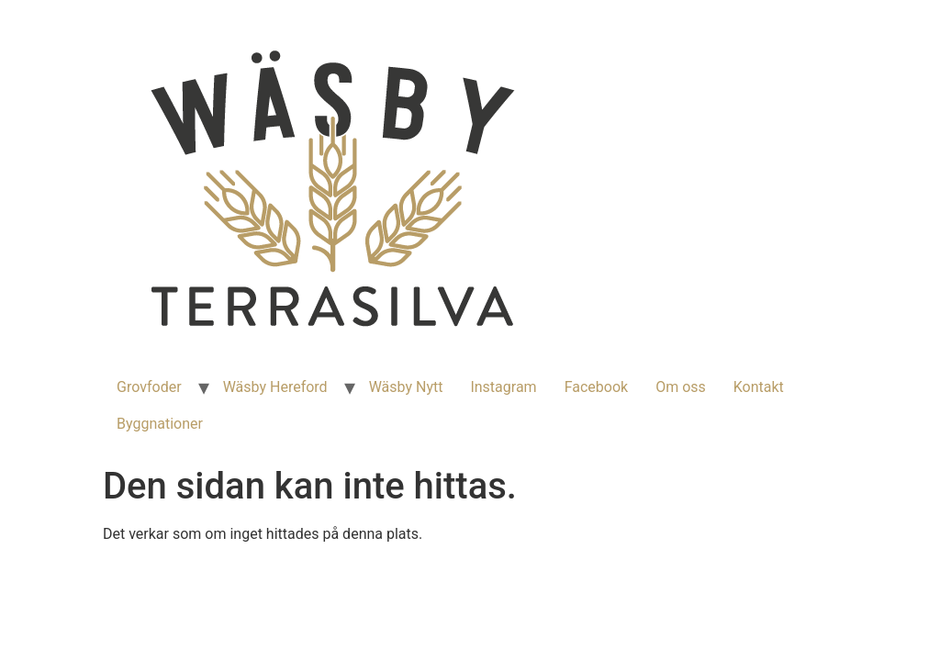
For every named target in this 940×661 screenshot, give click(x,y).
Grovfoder (149, 387)
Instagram (503, 387)
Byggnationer (160, 423)
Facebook (596, 387)
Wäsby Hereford (275, 387)
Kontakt (758, 387)
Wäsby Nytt (406, 387)
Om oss (680, 387)
